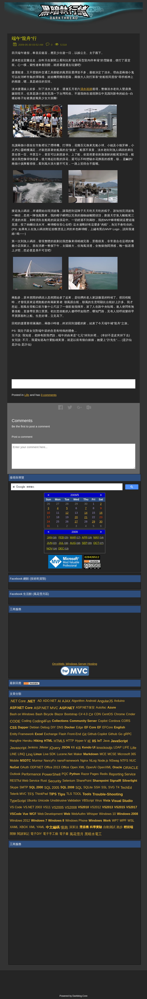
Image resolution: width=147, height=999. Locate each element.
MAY (98, 537)
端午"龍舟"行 (24, 38)
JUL (63, 542)
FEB (63, 537)
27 (76, 521)
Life (26, 394)
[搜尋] (66, 487)
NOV (52, 548)
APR (87, 537)
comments (49, 394)
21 (85, 517)
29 (93, 521)
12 (67, 512)
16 (100, 512)
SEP (87, 542)
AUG (75, 542)
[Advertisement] (56, 357)
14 (85, 512)
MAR (75, 537)
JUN (52, 542)
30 (100, 521)
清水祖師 (86, 89)
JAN (52, 537)
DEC (63, 548)
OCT (98, 542)
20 (76, 517)
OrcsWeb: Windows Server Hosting (74, 663)
